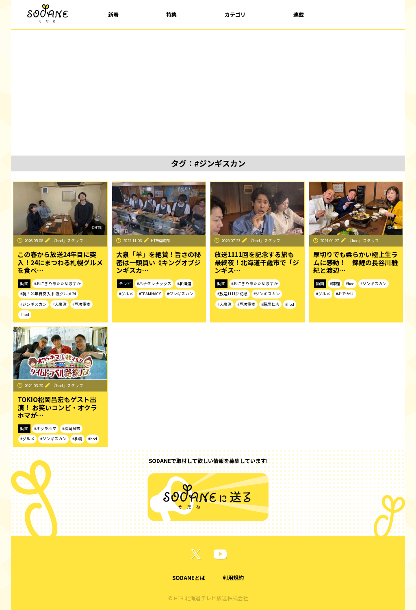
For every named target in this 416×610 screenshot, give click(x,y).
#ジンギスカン (33, 304)
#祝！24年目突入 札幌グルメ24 (48, 293)
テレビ (125, 283)
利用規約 (233, 578)
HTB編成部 (160, 240)
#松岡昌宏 (71, 428)
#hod (24, 314)
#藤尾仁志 (270, 304)
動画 (24, 283)
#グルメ (126, 293)
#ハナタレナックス (154, 283)
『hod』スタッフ (67, 240)
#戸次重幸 (81, 304)
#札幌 (77, 438)
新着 (113, 14)
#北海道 (184, 283)
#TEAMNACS (150, 293)
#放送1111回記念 (232, 293)
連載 (298, 14)
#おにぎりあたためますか (57, 283)
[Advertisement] (208, 90)
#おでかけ (345, 293)
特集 (171, 14)
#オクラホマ (45, 428)
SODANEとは (188, 578)
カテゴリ (235, 14)
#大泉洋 (59, 304)
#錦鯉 (335, 283)
